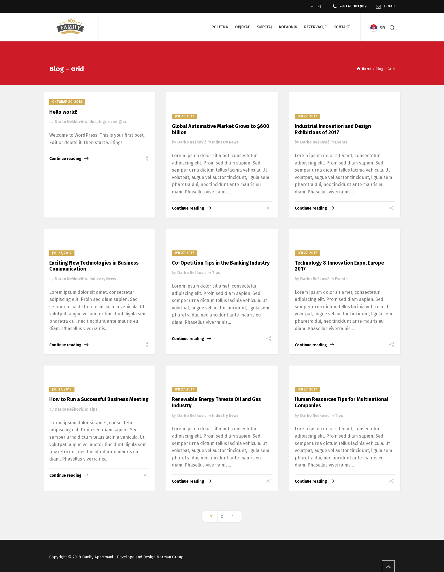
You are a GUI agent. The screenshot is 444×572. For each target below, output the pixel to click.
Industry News (225, 142)
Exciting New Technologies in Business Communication (93, 266)
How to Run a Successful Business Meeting (99, 399)
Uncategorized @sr (108, 121)
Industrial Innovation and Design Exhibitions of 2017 (333, 129)
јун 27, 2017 (184, 116)
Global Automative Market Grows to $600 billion (220, 129)
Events (341, 142)
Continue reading (65, 158)
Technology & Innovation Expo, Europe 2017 (339, 266)
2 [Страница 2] (222, 516)
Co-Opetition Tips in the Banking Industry (221, 263)
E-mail (389, 6)
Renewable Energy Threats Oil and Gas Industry (216, 402)
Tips (216, 272)
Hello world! (63, 112)
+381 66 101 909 (353, 6)
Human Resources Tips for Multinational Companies (341, 402)
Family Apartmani (97, 557)
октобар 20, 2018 (67, 102)
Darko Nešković (69, 121)
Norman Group (170, 557)
